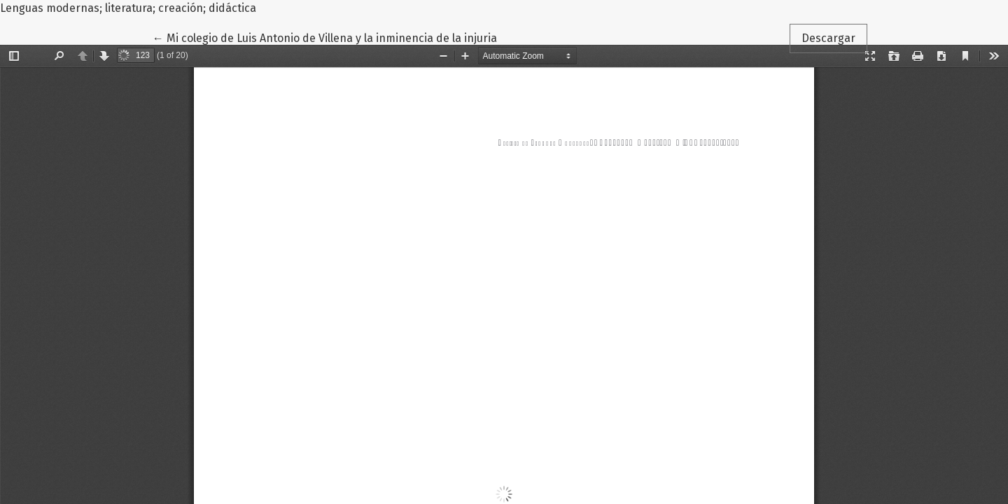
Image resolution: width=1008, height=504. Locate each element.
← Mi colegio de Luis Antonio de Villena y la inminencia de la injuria (325, 37)
